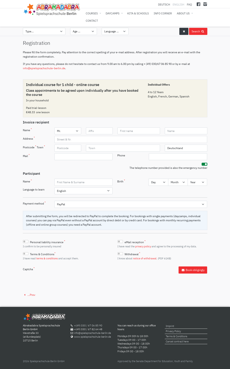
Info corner (163, 13)
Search (198, 31)
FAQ (189, 4)
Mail (26, 155)
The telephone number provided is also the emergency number (168, 168)
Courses (92, 13)
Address (29, 138)
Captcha (28, 269)
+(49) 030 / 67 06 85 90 (88, 325)
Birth (121, 181)
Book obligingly (193, 270)
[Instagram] (205, 4)
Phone (121, 155)
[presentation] (84, 274)
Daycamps (112, 13)
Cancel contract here (177, 341)
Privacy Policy (173, 331)
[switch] (204, 164)
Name (27, 130)
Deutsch (164, 4)
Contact (92, 20)
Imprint (170, 326)
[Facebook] (198, 4)
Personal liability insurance (47, 242)
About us (183, 13)
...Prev (29, 295)
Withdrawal (132, 254)
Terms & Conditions (42, 254)
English (178, 4)
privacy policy (143, 246)
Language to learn (34, 189)
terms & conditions (47, 258)
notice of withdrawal (144, 258)
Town (41, 147)
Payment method (34, 203)
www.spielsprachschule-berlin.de (92, 336)
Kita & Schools (138, 13)
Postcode (29, 147)
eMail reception (135, 242)
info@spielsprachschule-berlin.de (44, 68)
